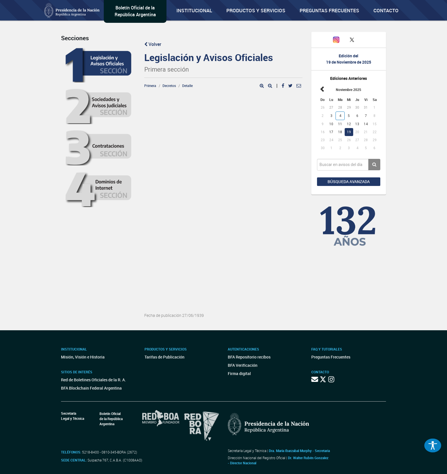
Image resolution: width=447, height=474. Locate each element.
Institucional (194, 10)
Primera (150, 85)
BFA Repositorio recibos (249, 357)
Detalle (187, 85)
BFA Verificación (242, 365)
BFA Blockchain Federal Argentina (91, 388)
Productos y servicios (255, 10)
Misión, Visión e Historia (83, 357)
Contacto (386, 10)
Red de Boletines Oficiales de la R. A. (93, 379)
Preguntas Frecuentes (329, 10)
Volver (152, 44)
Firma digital (239, 373)
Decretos (169, 85)
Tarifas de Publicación (164, 357)
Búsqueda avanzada (349, 181)
